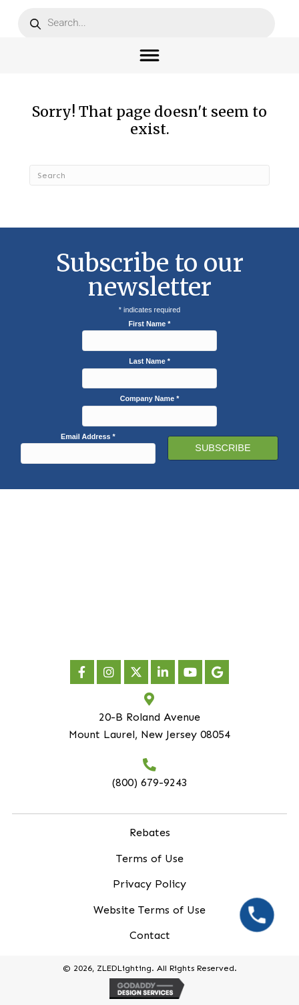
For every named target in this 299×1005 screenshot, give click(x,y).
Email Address (88, 436)
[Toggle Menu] (150, 55)
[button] (82, 672)
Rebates (149, 832)
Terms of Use (150, 858)
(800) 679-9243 (150, 782)
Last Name (149, 361)
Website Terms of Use (149, 910)
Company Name (150, 398)
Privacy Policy (149, 884)
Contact (149, 935)
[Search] (149, 175)
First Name (150, 324)
